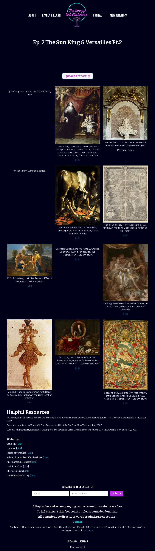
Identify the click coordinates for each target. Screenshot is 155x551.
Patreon (84, 541)
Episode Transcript (77, 76)
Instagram (72, 541)
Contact (98, 15)
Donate (77, 521)
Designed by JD (77, 547)
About (32, 15)
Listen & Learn (51, 15)
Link (77, 160)
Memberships (118, 15)
